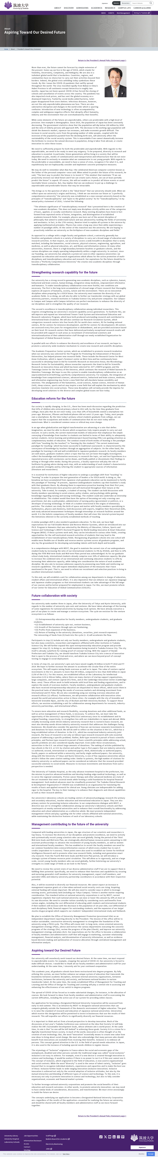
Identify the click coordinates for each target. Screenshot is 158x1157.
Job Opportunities (31, 1135)
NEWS (103, 13)
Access (26, 1144)
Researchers (126, 3)
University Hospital (11, 1139)
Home (6, 49)
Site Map (27, 1150)
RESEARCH (110, 7)
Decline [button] (141, 1154)
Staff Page (50, 1135)
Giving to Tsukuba (141, 13)
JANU (48, 1149)
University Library (11, 1135)
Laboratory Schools (11, 1142)
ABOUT (57, 7)
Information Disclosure (32, 1140)
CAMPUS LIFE (124, 7)
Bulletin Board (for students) (57, 1139)
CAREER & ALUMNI (142, 7)
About (13, 49)
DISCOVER (69, 7)
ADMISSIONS (82, 7)
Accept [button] (150, 1154)
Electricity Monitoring (54, 1144)
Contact (27, 1147)
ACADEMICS (96, 7)
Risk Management (123, 13)
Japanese (105, 3)
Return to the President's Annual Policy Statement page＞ (102, 60)
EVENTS (111, 13)
